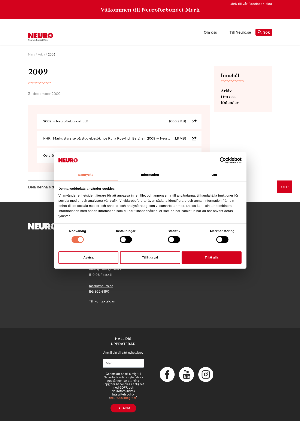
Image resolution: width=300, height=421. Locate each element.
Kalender (230, 102)
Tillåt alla (211, 257)
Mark (31, 54)
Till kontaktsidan (102, 301)
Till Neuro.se (240, 32)
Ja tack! (123, 408)
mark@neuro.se (101, 286)
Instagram (205, 374)
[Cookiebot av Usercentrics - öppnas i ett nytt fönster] (223, 160)
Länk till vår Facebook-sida (251, 4)
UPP (284, 187)
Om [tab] (214, 174)
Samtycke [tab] (85, 174)
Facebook (167, 374)
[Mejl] (123, 363)
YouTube (186, 374)
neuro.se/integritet (123, 398)
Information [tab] (150, 174)
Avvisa (88, 257)
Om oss (210, 32)
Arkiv (41, 54)
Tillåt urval (150, 257)
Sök (264, 32)
